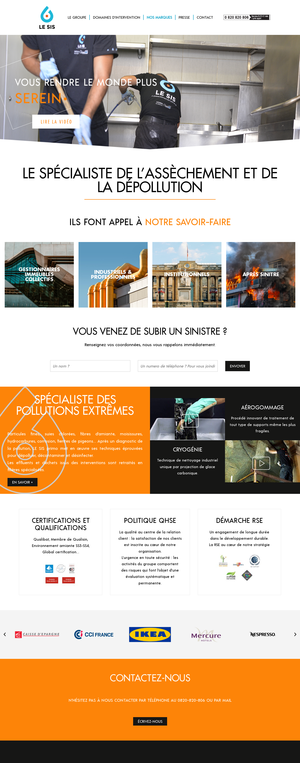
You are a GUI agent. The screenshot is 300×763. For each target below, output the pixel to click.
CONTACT (205, 17)
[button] (4, 634)
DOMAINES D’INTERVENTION (116, 17)
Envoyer (237, 366)
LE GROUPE (77, 17)
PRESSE (184, 17)
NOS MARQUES (159, 17)
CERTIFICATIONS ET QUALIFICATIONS (61, 524)
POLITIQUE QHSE (150, 520)
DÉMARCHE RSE (239, 520)
